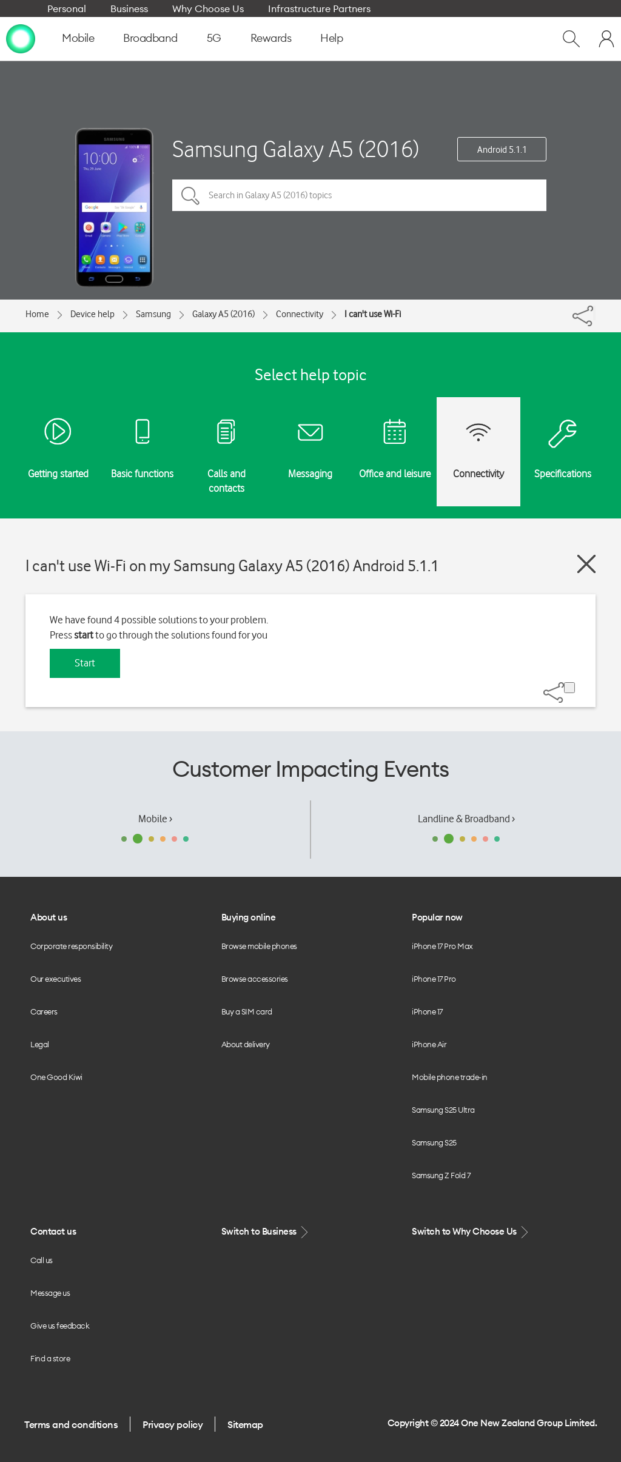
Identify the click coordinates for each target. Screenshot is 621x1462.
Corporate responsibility (71, 946)
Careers (44, 1011)
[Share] (594, 313)
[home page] (20, 38)
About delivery (245, 1044)
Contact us (53, 1231)
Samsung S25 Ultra (443, 1110)
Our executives (55, 979)
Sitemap (245, 1424)
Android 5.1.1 (502, 149)
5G (214, 38)
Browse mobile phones (259, 946)
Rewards (271, 38)
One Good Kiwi (56, 1077)
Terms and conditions (71, 1424)
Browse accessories (254, 979)
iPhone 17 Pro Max (442, 946)
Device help (92, 314)
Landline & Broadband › (466, 819)
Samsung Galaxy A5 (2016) (295, 149)
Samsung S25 (434, 1142)
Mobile (78, 38)
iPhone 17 (427, 1011)
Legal (39, 1044)
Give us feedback (59, 1325)
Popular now (437, 917)
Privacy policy (173, 1424)
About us (48, 917)
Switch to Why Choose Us (471, 1232)
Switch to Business (266, 1232)
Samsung (153, 314)
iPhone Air (429, 1044)
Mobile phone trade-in (450, 1077)
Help (331, 38)
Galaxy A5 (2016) (223, 314)
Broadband (150, 38)
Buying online (248, 917)
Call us (41, 1260)
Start (85, 663)
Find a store (50, 1358)
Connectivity (299, 314)
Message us (50, 1293)
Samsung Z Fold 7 (441, 1175)
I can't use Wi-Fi (372, 314)
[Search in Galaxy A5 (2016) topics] (359, 195)
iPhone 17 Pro (434, 979)
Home (37, 314)
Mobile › (155, 819)
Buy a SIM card (246, 1011)
